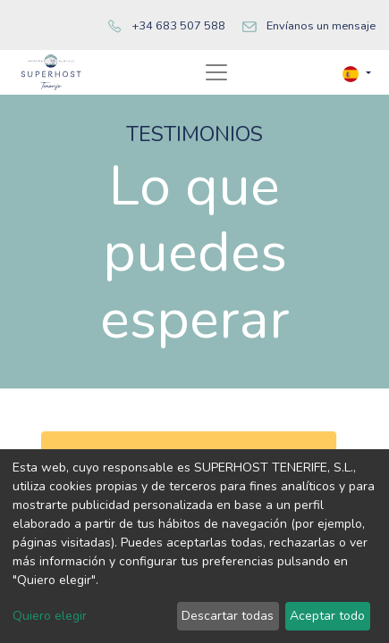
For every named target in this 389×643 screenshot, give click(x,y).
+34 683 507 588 (178, 26)
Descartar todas (228, 615)
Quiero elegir (50, 615)
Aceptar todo (327, 615)
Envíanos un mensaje (321, 26)
